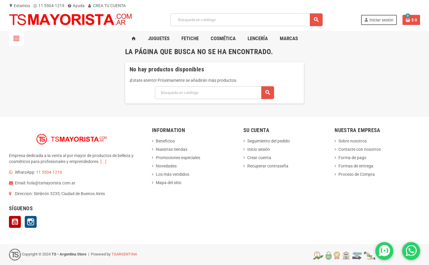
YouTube (15, 222)
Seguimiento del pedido (268, 141)
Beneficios (165, 141)
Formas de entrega (355, 166)
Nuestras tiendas (171, 149)
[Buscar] (246, 19)
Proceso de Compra (356, 174)
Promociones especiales (178, 157)
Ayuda (76, 5)
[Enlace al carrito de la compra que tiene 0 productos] (411, 20)
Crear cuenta (259, 157)
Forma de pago (352, 157)
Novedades (166, 166)
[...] (103, 161)
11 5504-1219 (49, 5)
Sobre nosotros (352, 141)
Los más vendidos (172, 174)
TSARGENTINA (124, 254)
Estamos (19, 5)
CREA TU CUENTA (107, 5)
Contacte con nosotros (359, 149)
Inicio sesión (258, 149)
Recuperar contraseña (267, 166)
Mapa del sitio (168, 182)
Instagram (31, 222)
